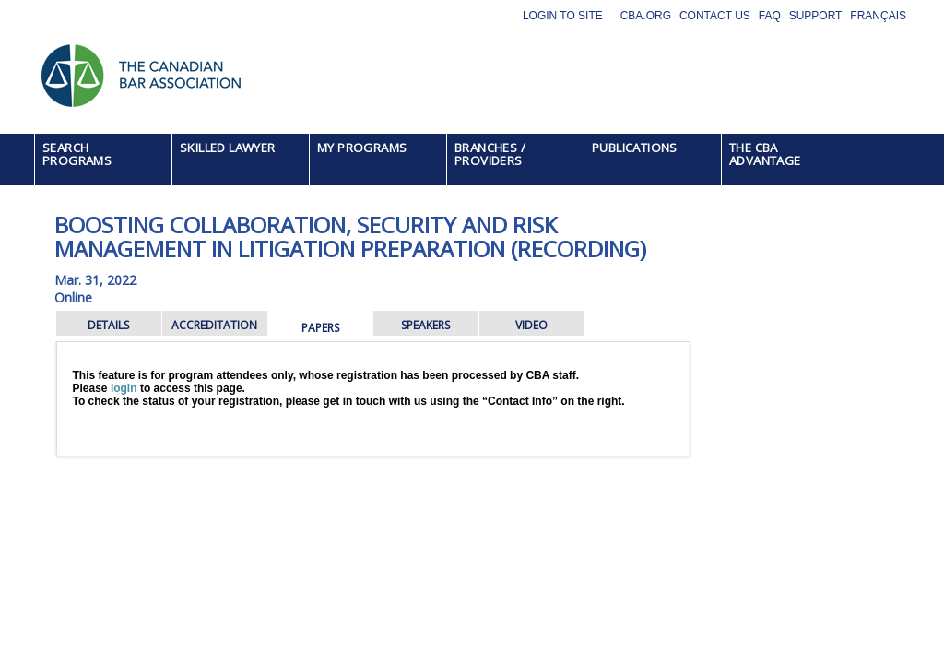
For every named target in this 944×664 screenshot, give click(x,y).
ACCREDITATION (214, 325)
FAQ (770, 15)
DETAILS (108, 325)
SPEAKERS (425, 325)
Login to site (563, 15)
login (124, 388)
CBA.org (645, 15)
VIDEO (531, 325)
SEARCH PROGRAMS (77, 154)
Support (816, 15)
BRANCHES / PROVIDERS (489, 154)
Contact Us (714, 15)
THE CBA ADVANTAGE (765, 154)
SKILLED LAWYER (228, 147)
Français (878, 15)
